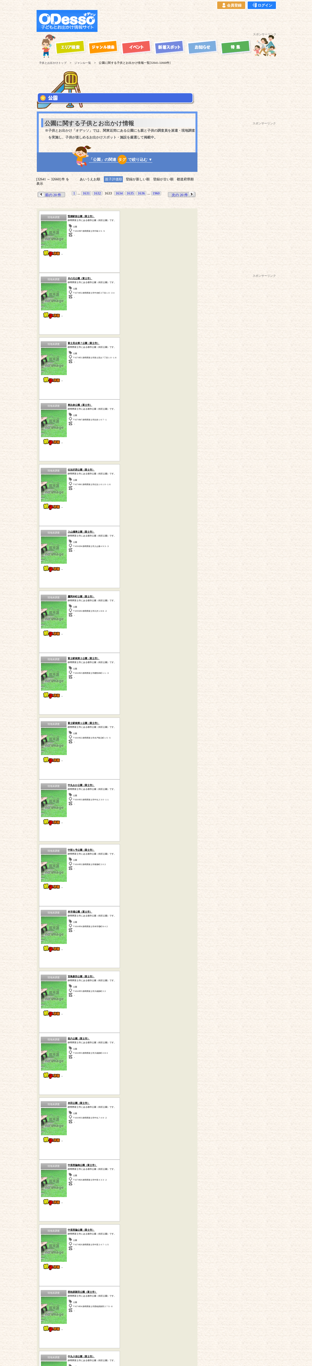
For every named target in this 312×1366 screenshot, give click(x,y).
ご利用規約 (72, 1340)
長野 (54, 1201)
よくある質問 (132, 1340)
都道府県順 (186, 179)
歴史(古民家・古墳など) (117, 1105)
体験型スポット (117, 1098)
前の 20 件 (50, 194)
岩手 (79, 1201)
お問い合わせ (182, 1340)
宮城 (104, 1201)
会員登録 (231, 5)
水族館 (173, 1105)
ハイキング (60, 1111)
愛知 (140, 1196)
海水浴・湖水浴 (173, 1084)
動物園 (173, 1091)
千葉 (78, 1196)
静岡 (128, 1196)
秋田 (91, 1201)
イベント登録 (157, 1340)
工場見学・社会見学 (60, 1105)
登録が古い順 (163, 179)
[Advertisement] (188, 21)
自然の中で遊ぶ (117, 1091)
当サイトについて (46, 1340)
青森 (66, 1201)
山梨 (41, 1201)
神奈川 (39, 1196)
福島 (116, 1201)
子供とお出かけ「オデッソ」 (147, 1326)
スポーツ (61, 1091)
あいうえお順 (89, 179)
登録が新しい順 (138, 179)
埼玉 (65, 1196)
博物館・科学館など (173, 1098)
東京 (53, 1196)
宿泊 (117, 1084)
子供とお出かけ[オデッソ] (150, 1356)
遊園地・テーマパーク (61, 1084)
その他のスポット (149, 1245)
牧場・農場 (117, 1111)
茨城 (90, 1196)
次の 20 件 (183, 194)
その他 (173, 1111)
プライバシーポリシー (101, 1340)
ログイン (261, 5)
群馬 (103, 1196)
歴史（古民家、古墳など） (56, 1245)
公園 (60, 1098)
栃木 (115, 1196)
